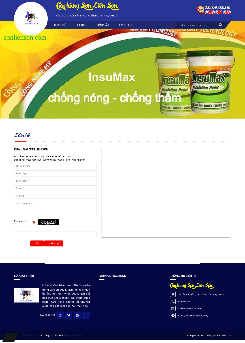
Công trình (125, 25)
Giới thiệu (81, 25)
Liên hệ (58, 33)
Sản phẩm (103, 25)
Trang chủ (60, 25)
